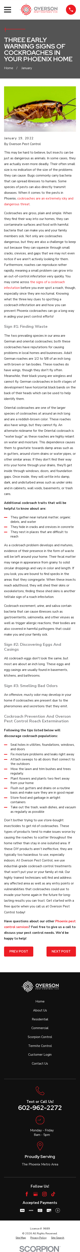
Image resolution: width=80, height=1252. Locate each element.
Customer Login (40, 1054)
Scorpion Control (40, 1037)
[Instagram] (44, 1194)
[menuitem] (21, 1238)
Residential (40, 1019)
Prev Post (18, 951)
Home (40, 1001)
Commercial (39, 1028)
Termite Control (40, 1046)
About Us (40, 1010)
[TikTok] (53, 1194)
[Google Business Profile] (35, 1194)
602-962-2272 (40, 1107)
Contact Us (40, 1063)
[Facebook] (27, 1194)
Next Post (61, 951)
